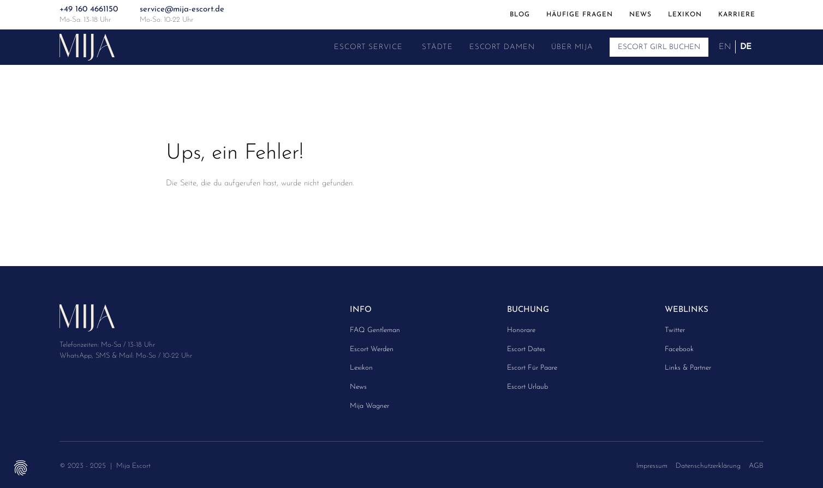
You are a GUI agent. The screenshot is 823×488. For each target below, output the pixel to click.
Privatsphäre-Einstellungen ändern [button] (20, 467)
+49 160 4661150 (88, 9)
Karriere (736, 14)
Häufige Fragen (579, 14)
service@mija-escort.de (182, 9)
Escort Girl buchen (659, 47)
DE (746, 47)
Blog (520, 14)
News (640, 14)
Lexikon (685, 14)
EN (725, 47)
